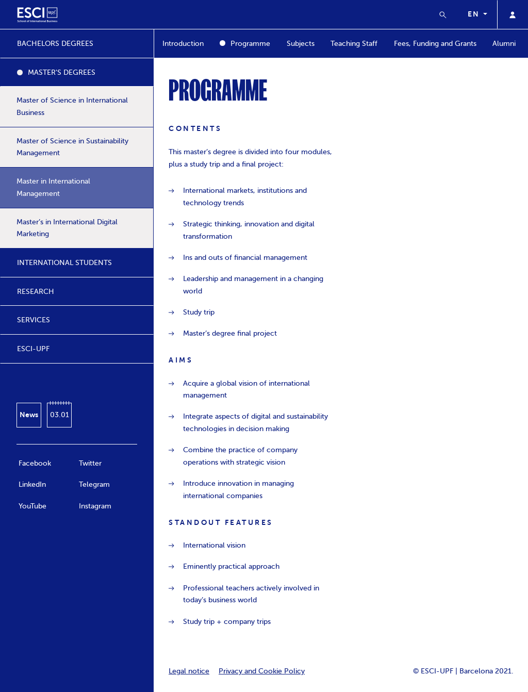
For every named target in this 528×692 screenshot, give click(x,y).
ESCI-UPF (33, 349)
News (29, 414)
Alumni (504, 43)
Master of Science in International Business (72, 106)
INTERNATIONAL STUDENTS (64, 263)
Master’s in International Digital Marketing (67, 228)
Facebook (35, 463)
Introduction (183, 43)
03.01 (59, 415)
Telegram (94, 484)
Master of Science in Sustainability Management (72, 147)
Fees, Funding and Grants (435, 43)
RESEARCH (35, 291)
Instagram (95, 506)
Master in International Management (53, 187)
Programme (250, 43)
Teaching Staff (354, 43)
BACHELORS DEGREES (55, 43)
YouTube (32, 506)
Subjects (301, 43)
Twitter (90, 463)
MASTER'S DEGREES (61, 72)
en (474, 14)
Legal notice (189, 671)
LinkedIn (32, 484)
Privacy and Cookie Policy (262, 671)
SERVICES (33, 320)
